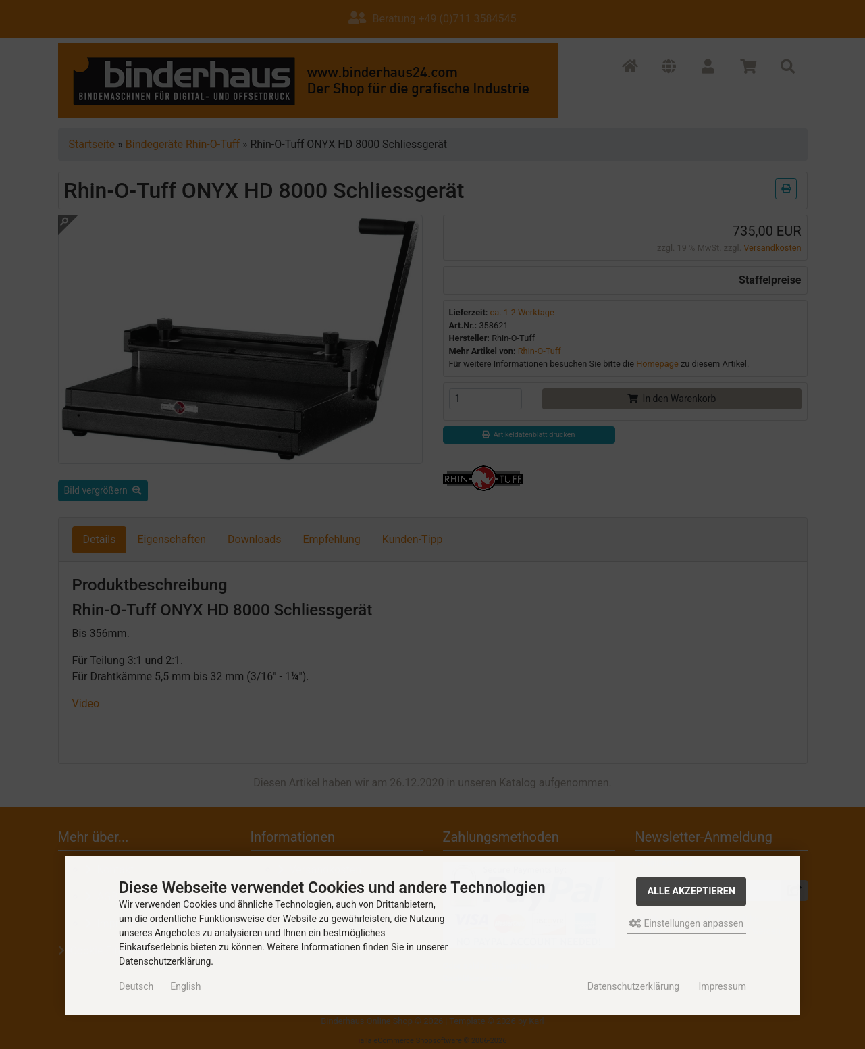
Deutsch (136, 986)
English (185, 986)
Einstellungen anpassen (686, 923)
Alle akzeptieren (691, 891)
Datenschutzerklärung (633, 986)
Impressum (721, 986)
